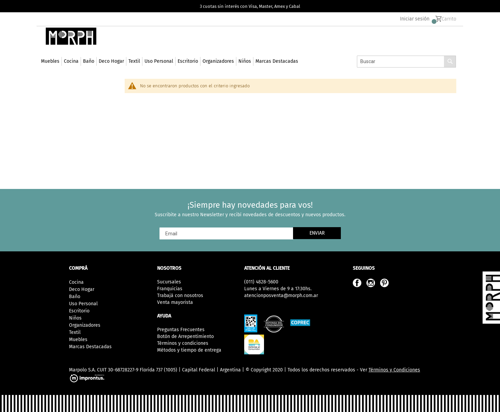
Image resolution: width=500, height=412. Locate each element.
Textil (75, 332)
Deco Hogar (81, 289)
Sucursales (169, 282)
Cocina (76, 282)
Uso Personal (83, 304)
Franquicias (169, 289)
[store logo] (69, 44)
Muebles (78, 339)
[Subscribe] (317, 233)
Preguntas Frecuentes (181, 330)
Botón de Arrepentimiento (185, 336)
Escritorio (79, 311)
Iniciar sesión (414, 21)
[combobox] (406, 69)
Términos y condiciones (182, 343)
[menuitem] (50, 69)
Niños (75, 318)
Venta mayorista (175, 302)
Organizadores (84, 325)
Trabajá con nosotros (180, 295)
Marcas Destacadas (90, 347)
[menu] (169, 69)
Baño (74, 296)
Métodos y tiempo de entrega (189, 350)
